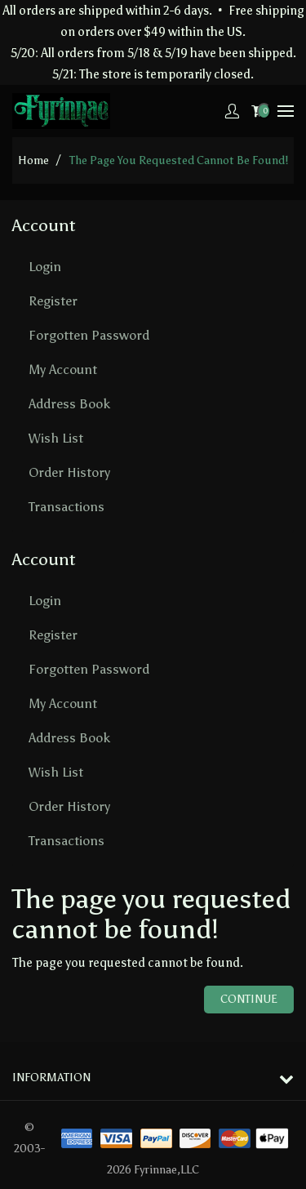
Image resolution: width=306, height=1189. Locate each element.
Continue (248, 999)
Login (45, 266)
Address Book (69, 404)
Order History (69, 472)
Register (53, 301)
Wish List (56, 438)
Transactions (66, 506)
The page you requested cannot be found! (178, 160)
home (33, 160)
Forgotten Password (89, 335)
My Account (63, 369)
